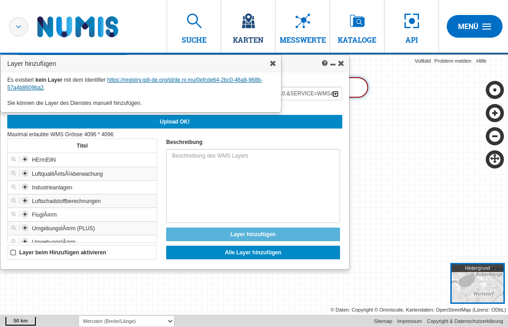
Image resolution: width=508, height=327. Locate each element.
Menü (474, 26)
